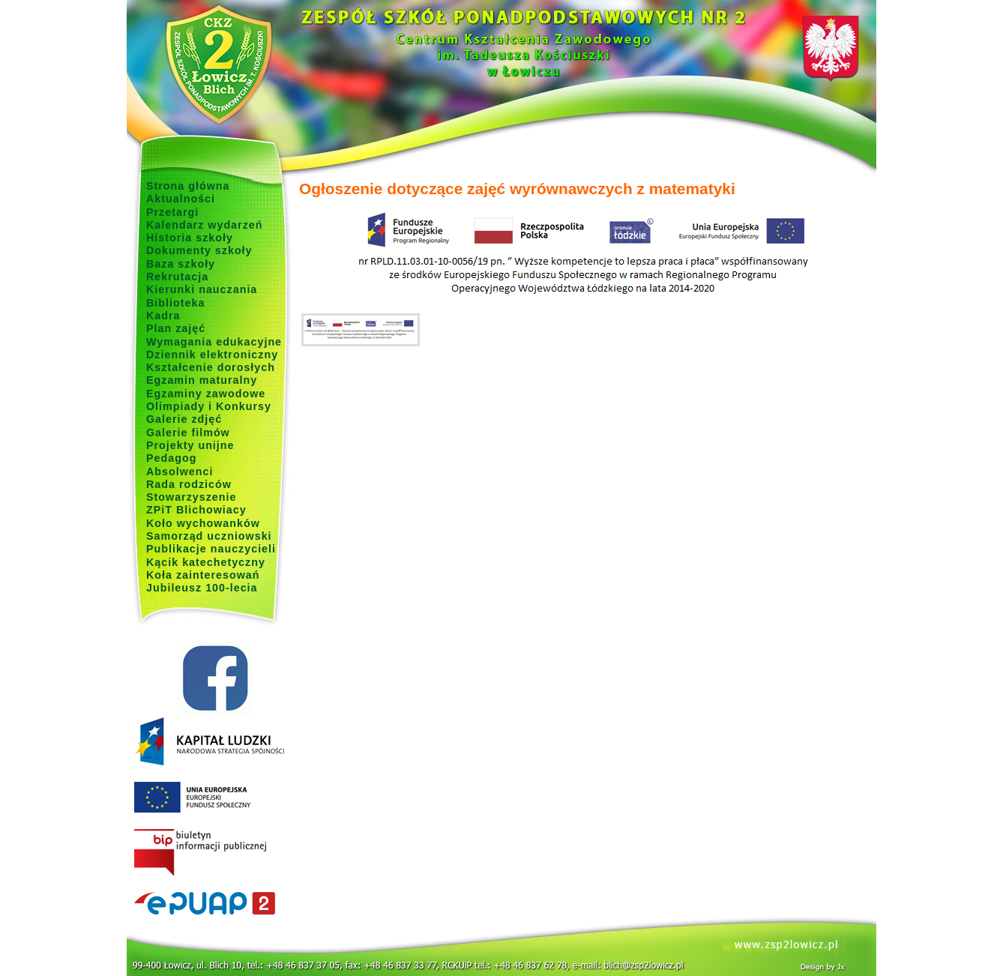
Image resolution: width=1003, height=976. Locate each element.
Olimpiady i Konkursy (208, 406)
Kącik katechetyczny (205, 562)
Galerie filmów (188, 433)
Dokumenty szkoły (199, 250)
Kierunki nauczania (201, 289)
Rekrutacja (177, 277)
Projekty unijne (190, 445)
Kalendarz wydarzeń (204, 225)
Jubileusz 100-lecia (202, 588)
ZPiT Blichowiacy (196, 510)
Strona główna (188, 186)
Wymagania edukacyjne (214, 342)
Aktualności (180, 199)
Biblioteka (175, 303)
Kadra (163, 316)
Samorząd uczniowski (209, 536)
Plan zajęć (175, 328)
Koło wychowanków (203, 523)
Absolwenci (179, 472)
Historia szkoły (189, 238)
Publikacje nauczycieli (211, 549)
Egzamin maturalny (201, 380)
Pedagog (171, 458)
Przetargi (172, 212)
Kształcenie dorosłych (210, 367)
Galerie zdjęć (184, 419)
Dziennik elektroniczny (212, 355)
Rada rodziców (189, 484)
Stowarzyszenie (191, 497)
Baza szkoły (180, 264)
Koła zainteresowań (203, 575)
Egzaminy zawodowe (205, 394)
